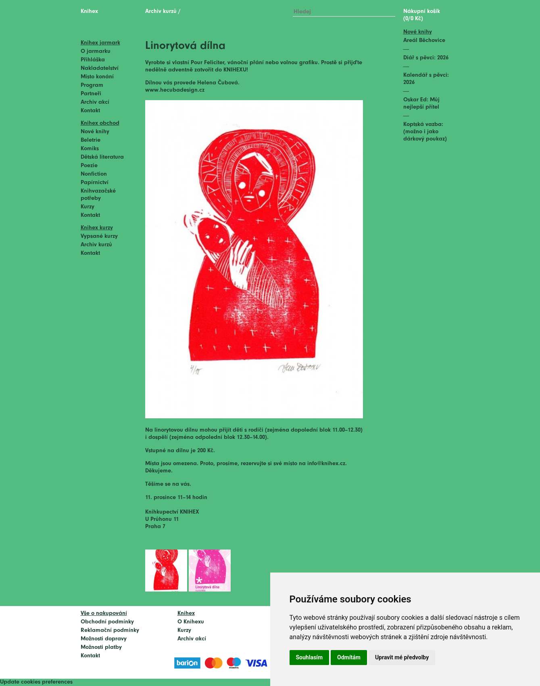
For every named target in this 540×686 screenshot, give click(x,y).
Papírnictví (94, 182)
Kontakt (90, 110)
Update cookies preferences (36, 682)
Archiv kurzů (96, 245)
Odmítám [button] (349, 657)
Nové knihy (95, 131)
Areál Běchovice (424, 40)
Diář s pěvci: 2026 (425, 58)
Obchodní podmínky (107, 622)
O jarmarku (96, 51)
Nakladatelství (100, 68)
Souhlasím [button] (309, 657)
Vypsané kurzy (99, 236)
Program (92, 85)
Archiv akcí (95, 102)
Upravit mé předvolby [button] (402, 657)
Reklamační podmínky (110, 630)
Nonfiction (94, 174)
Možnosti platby (101, 647)
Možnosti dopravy (104, 639)
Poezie (89, 165)
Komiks (90, 148)
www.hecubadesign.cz (174, 90)
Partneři (91, 94)
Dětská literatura (102, 157)
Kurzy (87, 207)
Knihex (89, 11)
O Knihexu (190, 622)
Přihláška (93, 60)
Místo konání (97, 77)
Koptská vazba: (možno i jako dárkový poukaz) (425, 132)
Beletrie (90, 140)
